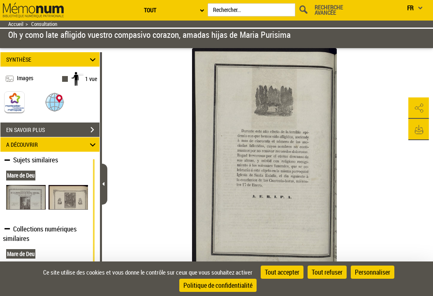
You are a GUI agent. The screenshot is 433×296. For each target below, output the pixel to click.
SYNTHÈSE (52, 59)
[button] (54, 102)
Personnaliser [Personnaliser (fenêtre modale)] (372, 272)
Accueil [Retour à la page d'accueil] (15, 24)
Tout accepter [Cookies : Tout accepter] (282, 272)
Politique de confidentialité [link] (217, 285)
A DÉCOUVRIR (52, 144)
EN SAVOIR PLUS (53, 130)
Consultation (44, 24)
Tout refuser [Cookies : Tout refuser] (327, 272)
